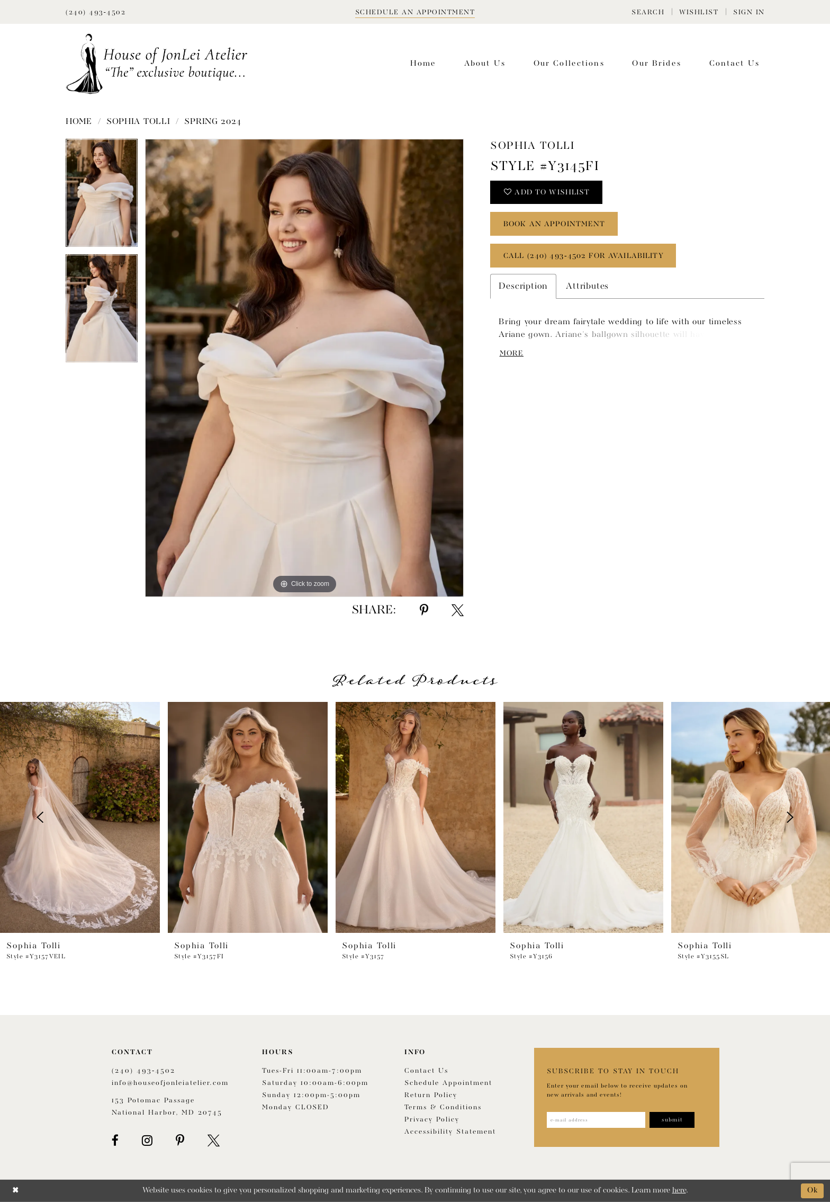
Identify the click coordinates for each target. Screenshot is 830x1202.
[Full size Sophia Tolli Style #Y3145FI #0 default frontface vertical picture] (304, 367)
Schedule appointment (448, 1083)
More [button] (512, 354)
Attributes (587, 287)
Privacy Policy (431, 1120)
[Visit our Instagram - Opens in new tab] (147, 1140)
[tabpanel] (102, 196)
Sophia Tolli (138, 122)
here (679, 1190)
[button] (648, 12)
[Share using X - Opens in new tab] (458, 610)
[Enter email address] (596, 1120)
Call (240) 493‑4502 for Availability (584, 256)
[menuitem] (648, 12)
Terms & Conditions (443, 1107)
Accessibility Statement (450, 1132)
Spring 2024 (212, 122)
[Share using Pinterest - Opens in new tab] (424, 610)
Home (79, 122)
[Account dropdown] (749, 12)
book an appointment (555, 224)
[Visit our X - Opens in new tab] (214, 1140)
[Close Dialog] (15, 1190)
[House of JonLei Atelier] (157, 63)
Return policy (430, 1095)
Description (523, 287)
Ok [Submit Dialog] (812, 1190)
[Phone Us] (95, 12)
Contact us (426, 1071)
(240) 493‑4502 (143, 1071)
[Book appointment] (415, 12)
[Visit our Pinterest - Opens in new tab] (180, 1140)
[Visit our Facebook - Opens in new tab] (115, 1140)
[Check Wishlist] (699, 12)
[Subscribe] (673, 1120)
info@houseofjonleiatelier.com (170, 1083)
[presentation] (80, 817)
